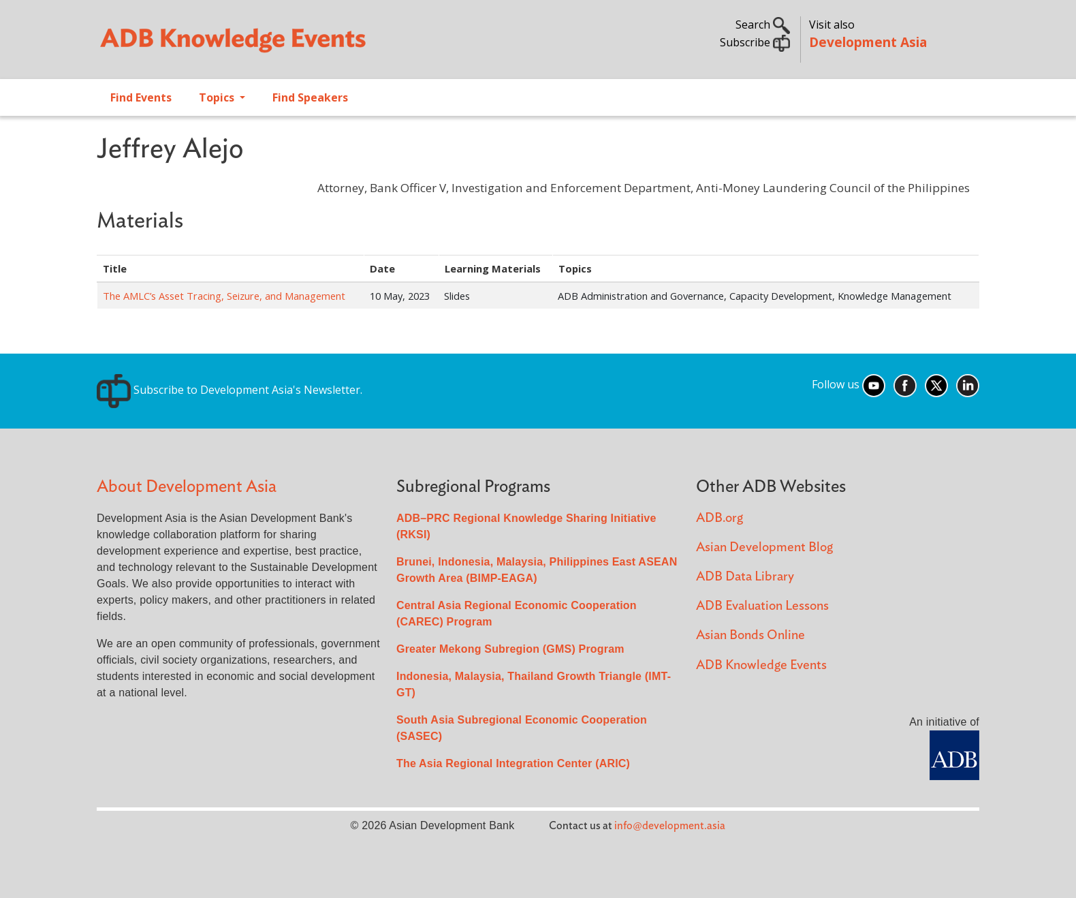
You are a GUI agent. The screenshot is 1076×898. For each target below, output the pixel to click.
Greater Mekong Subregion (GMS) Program (510, 649)
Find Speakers (310, 97)
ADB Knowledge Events (761, 665)
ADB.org (719, 518)
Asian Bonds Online (750, 635)
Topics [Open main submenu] (218, 97)
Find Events (141, 97)
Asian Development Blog (764, 547)
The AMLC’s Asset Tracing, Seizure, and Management (224, 296)
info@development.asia (669, 825)
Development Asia (868, 42)
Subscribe (755, 42)
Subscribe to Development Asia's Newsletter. (229, 389)
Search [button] (762, 24)
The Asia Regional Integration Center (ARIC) (513, 763)
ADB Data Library (745, 576)
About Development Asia (186, 486)
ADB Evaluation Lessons (762, 606)
